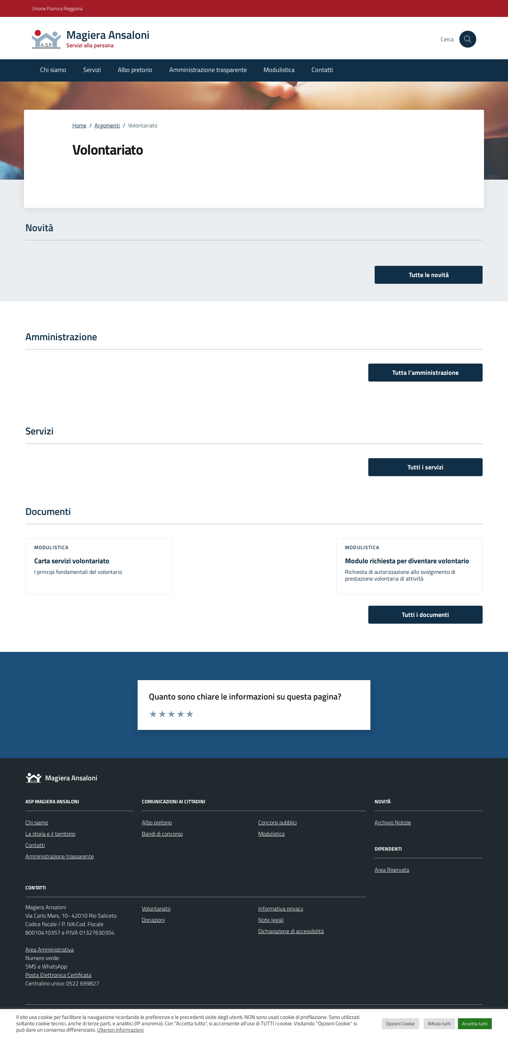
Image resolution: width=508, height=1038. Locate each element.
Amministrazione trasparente (208, 69)
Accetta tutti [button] (475, 1023)
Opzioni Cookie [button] (400, 1023)
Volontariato (156, 908)
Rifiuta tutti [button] (439, 1023)
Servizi (92, 69)
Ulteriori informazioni (120, 1030)
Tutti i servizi (425, 467)
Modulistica (279, 69)
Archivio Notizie (393, 822)
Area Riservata (392, 869)
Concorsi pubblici (277, 822)
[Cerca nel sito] (467, 39)
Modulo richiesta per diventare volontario (407, 560)
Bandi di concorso (162, 833)
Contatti (322, 69)
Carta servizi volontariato (71, 560)
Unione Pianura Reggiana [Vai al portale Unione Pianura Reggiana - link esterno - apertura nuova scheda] (57, 8)
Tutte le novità (429, 275)
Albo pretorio (135, 69)
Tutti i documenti (425, 614)
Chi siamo (53, 69)
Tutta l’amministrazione (425, 372)
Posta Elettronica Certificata (58, 975)
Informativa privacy (280, 908)
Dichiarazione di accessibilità (291, 931)
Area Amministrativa (49, 949)
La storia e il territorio (50, 833)
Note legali (271, 920)
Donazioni (153, 920)
